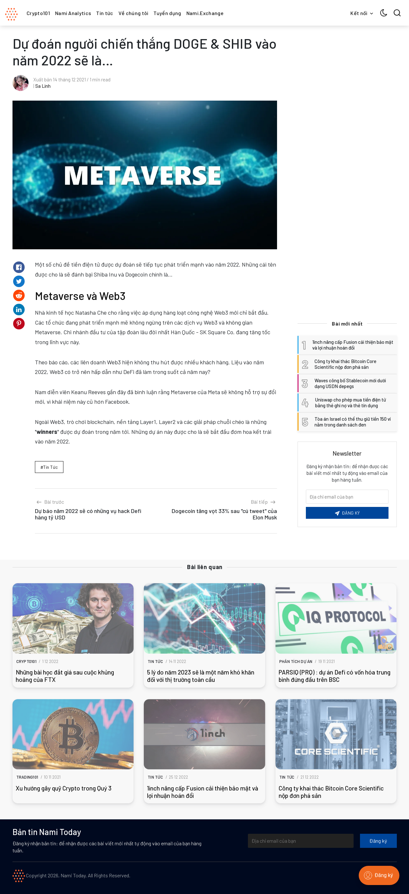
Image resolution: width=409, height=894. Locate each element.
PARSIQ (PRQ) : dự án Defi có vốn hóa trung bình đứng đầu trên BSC (334, 675)
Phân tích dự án (296, 661)
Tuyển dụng (167, 13)
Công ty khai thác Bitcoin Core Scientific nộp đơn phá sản (331, 791)
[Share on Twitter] (19, 281)
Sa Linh (43, 86)
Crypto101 (38, 13)
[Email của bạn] (347, 497)
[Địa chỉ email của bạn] (301, 841)
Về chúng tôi (134, 13)
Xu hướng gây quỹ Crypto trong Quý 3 (63, 788)
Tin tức (104, 13)
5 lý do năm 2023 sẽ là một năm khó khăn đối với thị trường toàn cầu (200, 675)
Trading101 (27, 777)
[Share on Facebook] (19, 267)
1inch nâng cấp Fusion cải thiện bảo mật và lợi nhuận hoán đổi (202, 791)
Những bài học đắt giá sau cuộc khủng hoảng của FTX (65, 675)
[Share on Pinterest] (19, 323)
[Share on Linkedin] (19, 309)
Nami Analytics (73, 13)
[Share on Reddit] (19, 295)
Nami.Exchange (205, 13)
